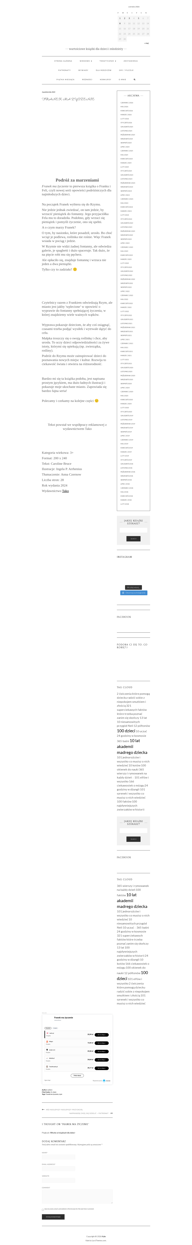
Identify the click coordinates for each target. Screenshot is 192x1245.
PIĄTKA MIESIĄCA (66, 80)
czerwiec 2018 (127, 488)
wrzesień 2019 (127, 428)
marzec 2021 (126, 355)
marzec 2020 (126, 404)
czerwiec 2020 (127, 392)
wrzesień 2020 (127, 379)
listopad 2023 (126, 227)
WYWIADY (83, 70)
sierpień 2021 (126, 335)
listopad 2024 (126, 179)
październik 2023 (128, 231)
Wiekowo (86, 61)
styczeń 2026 (126, 123)
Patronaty (64, 70)
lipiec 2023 (125, 243)
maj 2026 (124, 107)
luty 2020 (125, 408)
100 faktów (124, 801)
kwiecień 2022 (127, 303)
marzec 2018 (126, 500)
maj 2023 (124, 251)
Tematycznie (108, 61)
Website (45, 1176)
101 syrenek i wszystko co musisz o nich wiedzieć (131, 793)
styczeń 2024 (126, 219)
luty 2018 (125, 504)
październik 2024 (128, 183)
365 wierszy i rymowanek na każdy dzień (132, 773)
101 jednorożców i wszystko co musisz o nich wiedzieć (133, 761)
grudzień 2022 (127, 271)
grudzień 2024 (127, 175)
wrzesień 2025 (127, 139)
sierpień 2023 (126, 239)
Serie (54, 1092)
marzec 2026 (126, 115)
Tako (65, 491)
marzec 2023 (126, 259)
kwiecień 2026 (127, 111)
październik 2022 (128, 279)
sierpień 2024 (126, 191)
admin (50, 1090)
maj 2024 (124, 203)
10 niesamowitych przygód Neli (132, 923)
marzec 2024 (126, 211)
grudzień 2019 (127, 416)
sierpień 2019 (126, 432)
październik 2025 (128, 135)
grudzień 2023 (127, 223)
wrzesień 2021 (127, 331)
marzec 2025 (126, 163)
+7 (133, 778)
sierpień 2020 (126, 383)
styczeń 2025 (126, 171)
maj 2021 (124, 347)
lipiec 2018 (125, 484)
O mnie (122, 80)
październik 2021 (128, 327)
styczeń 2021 (126, 363)
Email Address (48, 1164)
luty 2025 (125, 167)
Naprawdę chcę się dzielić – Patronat (89, 1113)
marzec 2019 (126, 452)
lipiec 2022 (125, 291)
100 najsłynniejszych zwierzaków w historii (130, 805)
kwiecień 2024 (127, 207)
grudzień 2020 (127, 367)
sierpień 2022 (126, 287)
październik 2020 (128, 375)
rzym (60, 1094)
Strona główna (63, 61)
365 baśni (123, 741)
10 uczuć (141, 731)
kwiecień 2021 (127, 351)
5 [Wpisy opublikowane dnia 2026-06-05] (138, 18)
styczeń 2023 (126, 267)
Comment (46, 1188)
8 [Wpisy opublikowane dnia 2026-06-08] (120, 23)
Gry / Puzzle (126, 70)
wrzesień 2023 (127, 235)
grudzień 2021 (127, 319)
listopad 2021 (126, 323)
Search (133, 539)
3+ (52, 1092)
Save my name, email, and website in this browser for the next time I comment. (69, 1209)
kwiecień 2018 (127, 496)
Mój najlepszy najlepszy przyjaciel (64, 1110)
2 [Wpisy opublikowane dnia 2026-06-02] (124, 18)
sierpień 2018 (126, 480)
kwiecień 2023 (127, 255)
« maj (146, 43)
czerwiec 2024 (127, 199)
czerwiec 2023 (127, 247)
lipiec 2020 (125, 388)
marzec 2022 (126, 307)
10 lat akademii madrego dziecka (132, 746)
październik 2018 (128, 472)
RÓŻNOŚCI (87, 80)
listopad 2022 (126, 275)
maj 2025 (124, 155)
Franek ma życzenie (52, 1094)
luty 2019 (125, 456)
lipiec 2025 (125, 147)
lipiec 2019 (125, 436)
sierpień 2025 (126, 143)
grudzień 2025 (127, 127)
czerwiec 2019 (127, 440)
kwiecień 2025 (127, 159)
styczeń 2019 (126, 460)
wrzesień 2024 (127, 187)
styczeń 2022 (126, 315)
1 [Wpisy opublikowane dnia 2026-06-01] (120, 18)
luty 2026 (125, 119)
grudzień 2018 (127, 464)
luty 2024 (125, 215)
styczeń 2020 (126, 412)
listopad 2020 (126, 371)
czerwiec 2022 (127, 295)
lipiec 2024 (125, 195)
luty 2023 (125, 263)
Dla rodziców (104, 70)
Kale (104, 1236)
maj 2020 (124, 396)
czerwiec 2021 (127, 343)
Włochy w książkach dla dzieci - (63, 1133)
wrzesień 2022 (127, 283)
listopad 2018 (126, 468)
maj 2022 (124, 299)
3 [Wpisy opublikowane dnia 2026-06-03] (129, 18)
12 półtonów (142, 725)
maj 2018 (124, 492)
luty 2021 (125, 359)
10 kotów (135, 765)
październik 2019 (128, 424)
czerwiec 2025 (127, 151)
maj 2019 (124, 444)
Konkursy (105, 80)
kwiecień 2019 (127, 448)
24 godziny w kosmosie (131, 735)
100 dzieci (126, 730)
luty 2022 (125, 311)
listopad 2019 (126, 420)
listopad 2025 (126, 131)
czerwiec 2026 (127, 103)
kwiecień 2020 (127, 400)
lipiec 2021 (125, 339)
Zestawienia (131, 61)
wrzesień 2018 (127, 476)
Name (44, 1153)
